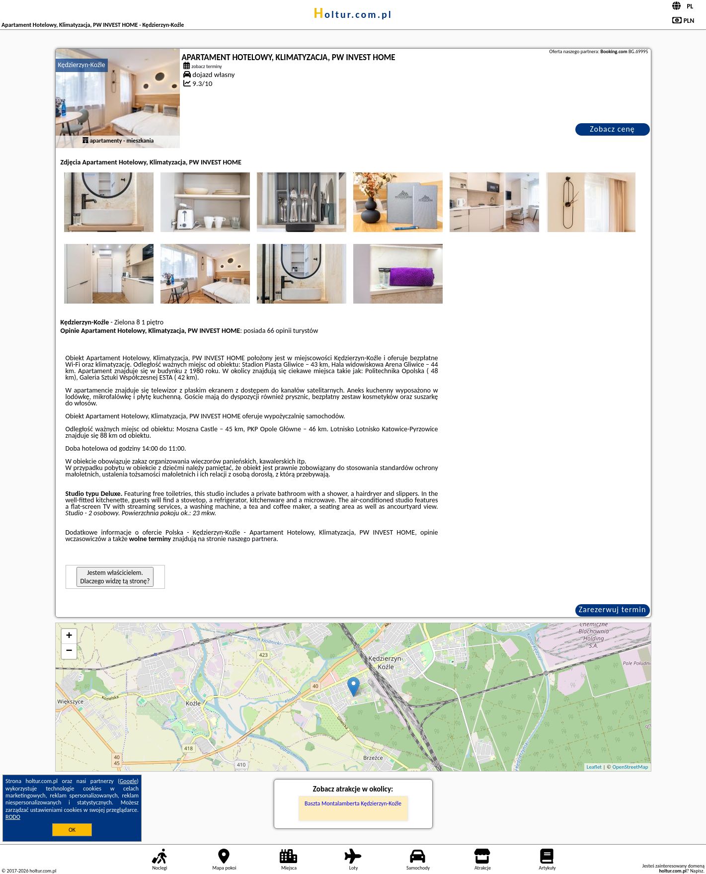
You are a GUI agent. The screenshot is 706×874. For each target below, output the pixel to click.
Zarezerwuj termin (612, 609)
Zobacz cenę (612, 129)
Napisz (697, 871)
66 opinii (279, 330)
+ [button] (69, 636)
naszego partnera (252, 539)
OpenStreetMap (630, 767)
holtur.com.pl (353, 14)
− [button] (69, 651)
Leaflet (594, 767)
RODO (12, 816)
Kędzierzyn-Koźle (81, 65)
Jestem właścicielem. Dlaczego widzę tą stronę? (115, 576)
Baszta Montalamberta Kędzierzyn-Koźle (353, 803)
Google (128, 781)
